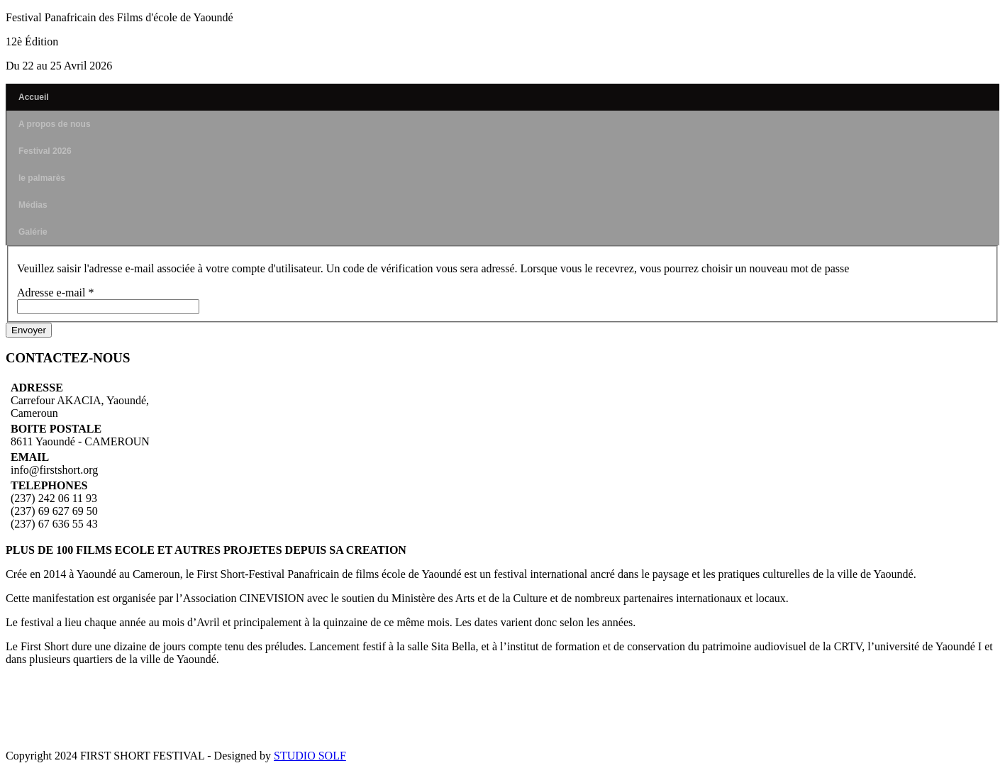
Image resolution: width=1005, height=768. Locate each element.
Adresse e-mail (55, 292)
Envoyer (28, 330)
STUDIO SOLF (310, 756)
